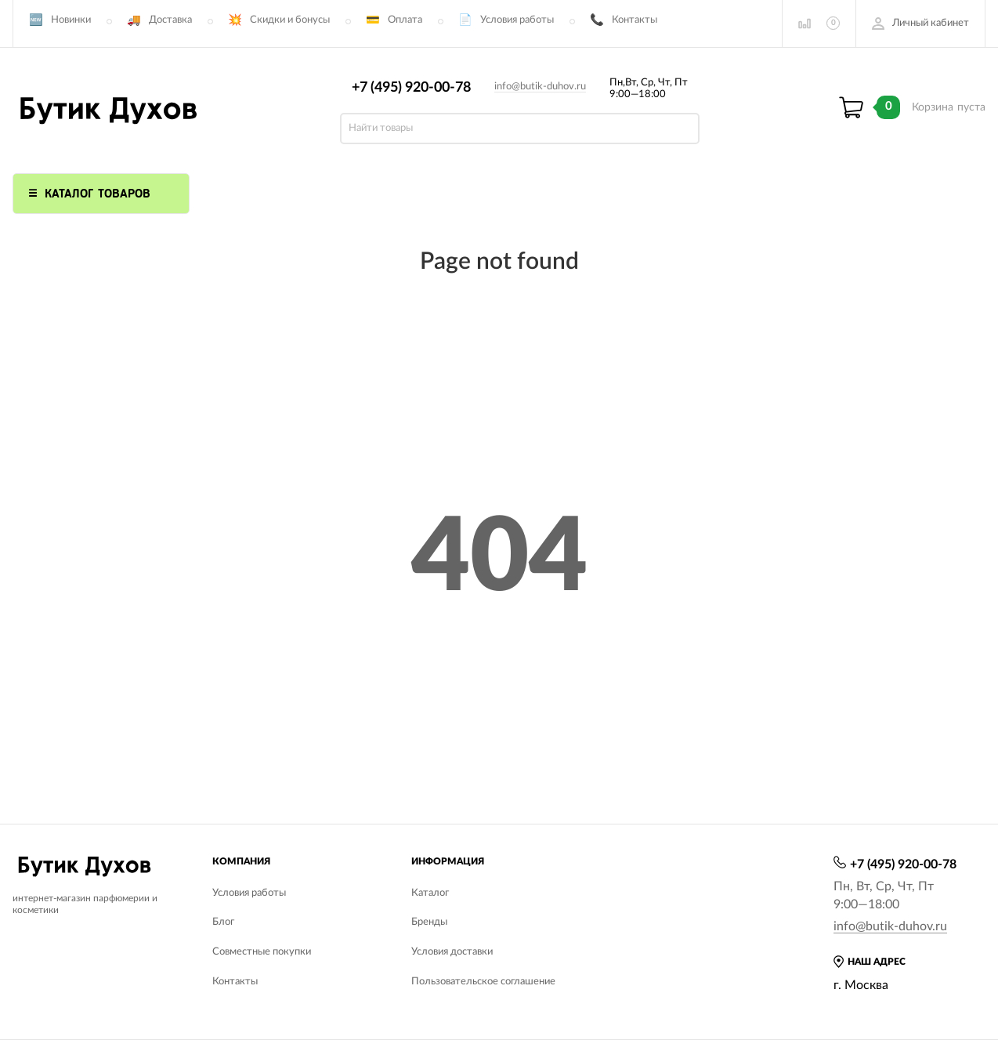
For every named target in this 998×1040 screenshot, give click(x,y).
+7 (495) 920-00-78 (411, 88)
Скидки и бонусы (290, 20)
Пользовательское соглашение (483, 982)
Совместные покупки (261, 952)
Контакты (634, 20)
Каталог (430, 893)
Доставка (170, 20)
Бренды (429, 922)
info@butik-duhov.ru (540, 87)
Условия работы (517, 20)
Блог (223, 922)
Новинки (71, 20)
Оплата (405, 20)
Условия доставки (452, 952)
